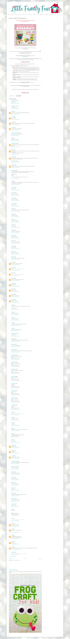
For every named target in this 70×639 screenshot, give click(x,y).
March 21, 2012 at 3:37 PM (15, 325)
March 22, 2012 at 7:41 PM (15, 346)
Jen (11, 509)
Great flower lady (14, 100)
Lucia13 (12, 116)
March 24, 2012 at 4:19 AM (15, 520)
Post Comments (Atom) (16, 560)
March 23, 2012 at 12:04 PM (15, 380)
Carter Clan (13, 187)
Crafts (27, 14)
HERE (28, 21)
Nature (30, 14)
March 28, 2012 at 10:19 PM (15, 549)
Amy (12, 523)
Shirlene (12, 477)
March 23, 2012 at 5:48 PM (15, 463)
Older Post (39, 558)
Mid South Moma (13, 333)
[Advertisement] (35, 564)
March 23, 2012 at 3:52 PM (15, 442)
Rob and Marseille (14, 143)
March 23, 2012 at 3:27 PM (15, 425)
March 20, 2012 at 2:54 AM (15, 167)
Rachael (12, 208)
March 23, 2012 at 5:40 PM (15, 458)
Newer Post (10, 558)
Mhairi (12, 149)
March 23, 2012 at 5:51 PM (15, 474)
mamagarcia (13, 344)
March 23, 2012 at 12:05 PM (15, 387)
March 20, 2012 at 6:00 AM (15, 178)
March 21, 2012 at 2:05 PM (15, 296)
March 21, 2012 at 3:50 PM (15, 330)
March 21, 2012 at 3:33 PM (15, 309)
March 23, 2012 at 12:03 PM (15, 366)
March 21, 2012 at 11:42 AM (15, 259)
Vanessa (12, 445)
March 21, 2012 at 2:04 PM (15, 291)
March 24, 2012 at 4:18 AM (15, 515)
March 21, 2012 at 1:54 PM (15, 275)
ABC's (20, 14)
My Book (51, 14)
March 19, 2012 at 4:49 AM (15, 124)
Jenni (12, 312)
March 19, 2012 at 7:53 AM (15, 140)
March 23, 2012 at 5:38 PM (15, 447)
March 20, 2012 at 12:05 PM (15, 184)
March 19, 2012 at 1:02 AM (15, 103)
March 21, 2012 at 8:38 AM (15, 211)
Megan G (12, 235)
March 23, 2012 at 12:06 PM (15, 402)
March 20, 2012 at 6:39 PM (15, 189)
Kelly (12, 412)
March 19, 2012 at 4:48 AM (15, 119)
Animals (34, 14)
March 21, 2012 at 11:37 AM (15, 243)
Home (9, 14)
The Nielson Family (14, 461)
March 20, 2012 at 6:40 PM (15, 195)
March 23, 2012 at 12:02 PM (15, 359)
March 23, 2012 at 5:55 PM (15, 490)
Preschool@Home (40, 14)
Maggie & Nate (13, 170)
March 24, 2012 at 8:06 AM (15, 526)
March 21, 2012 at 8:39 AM (15, 227)
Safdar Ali (12, 552)
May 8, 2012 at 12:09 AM (14, 554)
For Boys (46, 14)
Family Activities (14, 14)
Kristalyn (12, 230)
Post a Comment (12, 556)
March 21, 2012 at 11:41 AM (15, 248)
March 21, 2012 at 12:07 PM (15, 264)
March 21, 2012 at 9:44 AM (15, 232)
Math (23, 14)
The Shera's (13, 498)
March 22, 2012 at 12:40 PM (15, 341)
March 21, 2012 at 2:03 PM (15, 280)
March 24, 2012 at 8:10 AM (15, 538)
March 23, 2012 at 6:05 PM (15, 495)
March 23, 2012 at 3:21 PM (15, 414)
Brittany (12, 267)
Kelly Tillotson (13, 362)
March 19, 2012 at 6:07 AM (15, 135)
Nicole (12, 111)
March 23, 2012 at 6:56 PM (15, 506)
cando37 (12, 262)
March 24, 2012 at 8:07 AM (15, 532)
